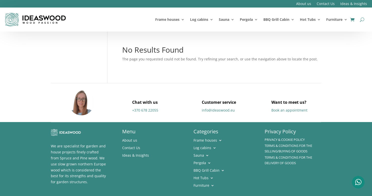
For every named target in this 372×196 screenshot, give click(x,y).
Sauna (224, 19)
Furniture (334, 19)
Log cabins (199, 19)
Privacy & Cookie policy (285, 139)
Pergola (246, 19)
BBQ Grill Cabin (276, 19)
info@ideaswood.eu (218, 110)
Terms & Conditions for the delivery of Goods (288, 160)
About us (303, 4)
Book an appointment (289, 110)
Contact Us (326, 4)
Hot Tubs (308, 19)
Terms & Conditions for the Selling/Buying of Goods (288, 148)
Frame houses (167, 19)
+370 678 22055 (145, 110)
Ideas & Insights (353, 4)
